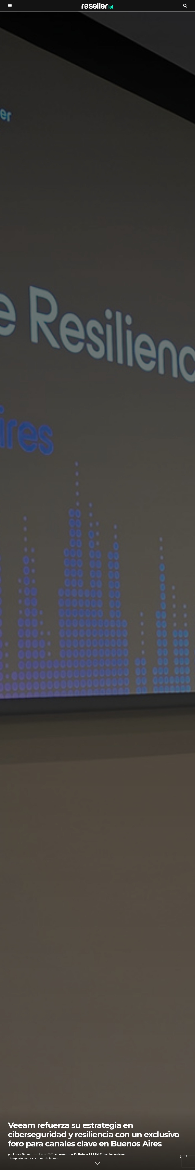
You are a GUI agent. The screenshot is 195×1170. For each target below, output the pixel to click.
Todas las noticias (112, 1154)
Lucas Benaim (22, 1154)
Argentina (66, 1154)
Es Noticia (81, 1154)
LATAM (94, 1154)
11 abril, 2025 (46, 1154)
